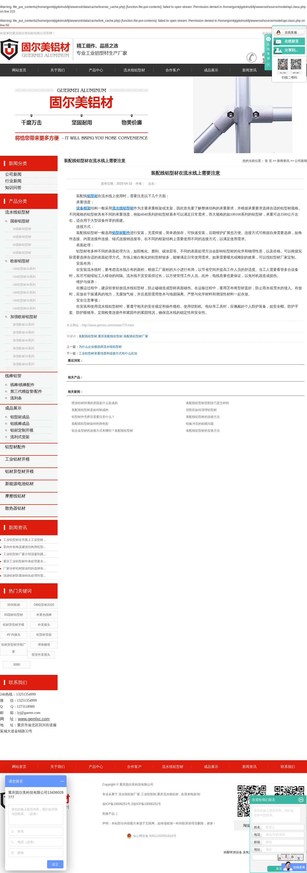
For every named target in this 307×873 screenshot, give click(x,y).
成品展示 (211, 70)
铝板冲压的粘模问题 (200, 424)
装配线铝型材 (88, 336)
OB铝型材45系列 (24, 292)
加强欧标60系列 (23, 364)
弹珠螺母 (44, 644)
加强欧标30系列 (23, 332)
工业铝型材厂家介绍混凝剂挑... (24, 554)
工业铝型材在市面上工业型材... (24, 540)
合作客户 (173, 70)
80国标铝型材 (22, 252)
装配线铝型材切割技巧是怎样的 (207, 403)
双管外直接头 (41, 654)
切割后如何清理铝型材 (201, 410)
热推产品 (108, 813)
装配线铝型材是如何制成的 (90, 410)
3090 (16, 664)
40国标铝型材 (22, 237)
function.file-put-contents (144, 7)
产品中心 (96, 70)
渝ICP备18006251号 (147, 804)
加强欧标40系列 (23, 340)
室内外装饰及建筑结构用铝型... (24, 547)
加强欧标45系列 (23, 348)
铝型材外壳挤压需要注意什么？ (93, 417)
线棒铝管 (13, 376)
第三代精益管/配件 (26, 391)
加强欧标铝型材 (23, 317)
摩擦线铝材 (15, 496)
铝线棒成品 (19, 423)
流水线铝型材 (134, 70)
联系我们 (288, 767)
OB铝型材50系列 (24, 300)
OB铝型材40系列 (24, 284)
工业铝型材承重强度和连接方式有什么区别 (108, 353)
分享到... (291, 50)
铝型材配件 (15, 447)
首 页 (268, 161)
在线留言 (291, 41)
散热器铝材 (15, 508)
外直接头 (44, 624)
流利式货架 (19, 437)
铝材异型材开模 (19, 471)
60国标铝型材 (22, 245)
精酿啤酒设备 (233, 852)
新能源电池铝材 (19, 484)
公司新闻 (13, 174)
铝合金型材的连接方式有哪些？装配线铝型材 (102, 430)
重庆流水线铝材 (168, 794)
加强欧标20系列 (23, 324)
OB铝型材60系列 (24, 308)
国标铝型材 (19, 221)
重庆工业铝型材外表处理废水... (24, 561)
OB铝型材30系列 (24, 276)
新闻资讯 (249, 70)
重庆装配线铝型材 (110, 336)
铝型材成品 (19, 417)
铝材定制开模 (21, 430)
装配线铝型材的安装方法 (203, 430)
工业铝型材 (148, 794)
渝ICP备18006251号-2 (117, 804)
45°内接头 (13, 634)
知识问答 (13, 187)
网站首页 (19, 70)
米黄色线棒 (44, 615)
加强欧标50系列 (23, 356)
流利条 (16, 398)
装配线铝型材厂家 (136, 336)
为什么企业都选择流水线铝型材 (100, 347)
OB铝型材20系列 (24, 269)
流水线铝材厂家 (129, 794)
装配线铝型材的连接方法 (203, 417)
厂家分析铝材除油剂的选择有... (24, 568)
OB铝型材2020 (44, 605)
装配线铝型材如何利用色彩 (90, 424)
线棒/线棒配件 (22, 385)
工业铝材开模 (17, 459)
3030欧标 (13, 605)
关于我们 (57, 70)
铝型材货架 (44, 634)
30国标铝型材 (22, 229)
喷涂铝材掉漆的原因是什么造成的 (95, 403)
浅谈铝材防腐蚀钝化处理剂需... (24, 575)
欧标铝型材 (19, 261)
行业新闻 (13, 181)
